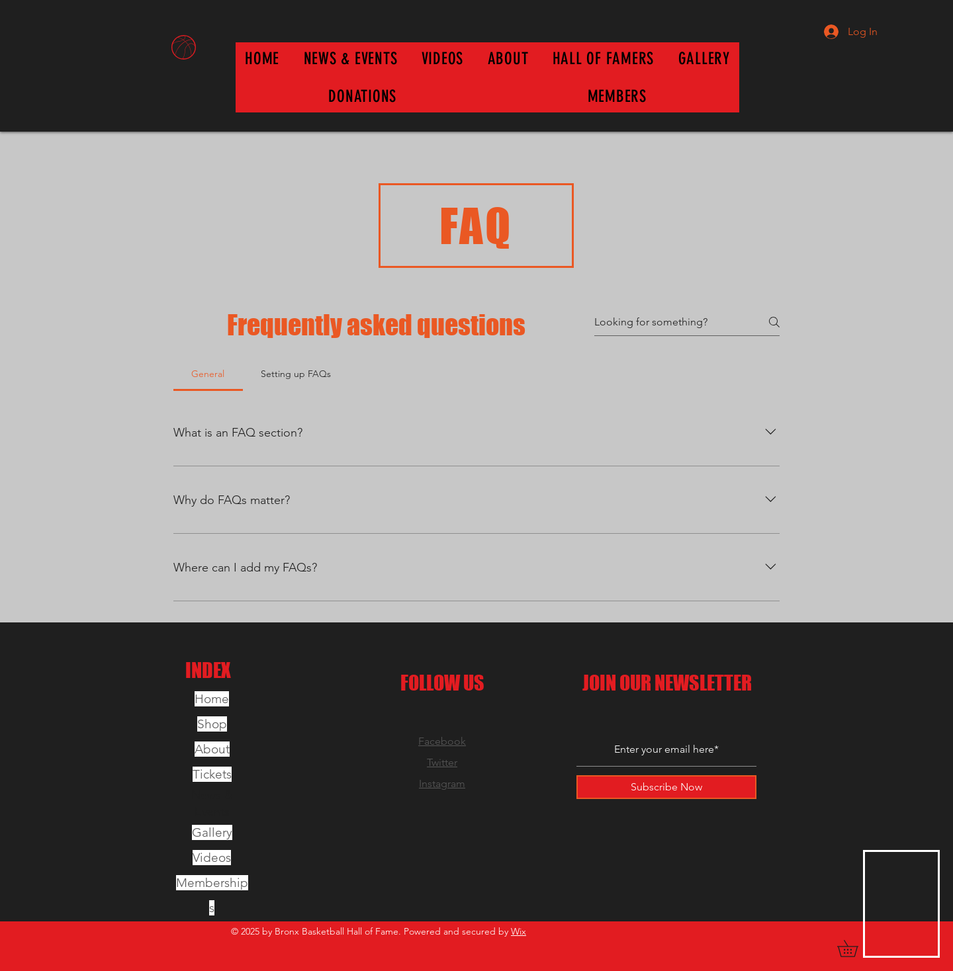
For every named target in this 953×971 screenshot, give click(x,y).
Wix (518, 931)
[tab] (208, 374)
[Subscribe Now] (666, 787)
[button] (603, 58)
